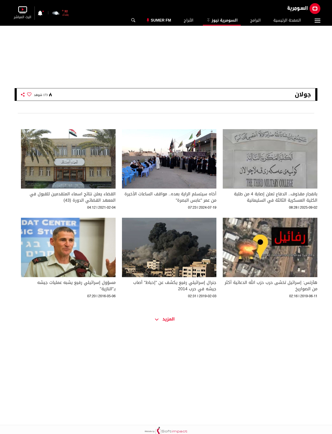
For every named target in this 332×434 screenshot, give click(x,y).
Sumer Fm (161, 20)
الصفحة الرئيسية (287, 20)
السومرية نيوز (222, 20)
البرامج (255, 20)
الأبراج (188, 20)
